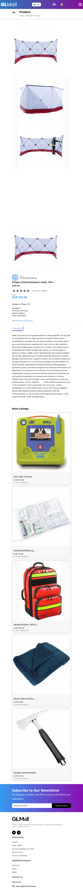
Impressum (16, 882)
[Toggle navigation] (80, 4)
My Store (29, 15)
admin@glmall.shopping (26, 886)
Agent (14, 872)
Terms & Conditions (19, 855)
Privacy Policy (17, 852)
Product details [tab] (17, 328)
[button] (36, 4)
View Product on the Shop (22, 320)
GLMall (14, 842)
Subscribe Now (61, 805)
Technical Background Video (23, 849)
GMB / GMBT (17, 845)
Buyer (14, 869)
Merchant (16, 865)
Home (21, 15)
